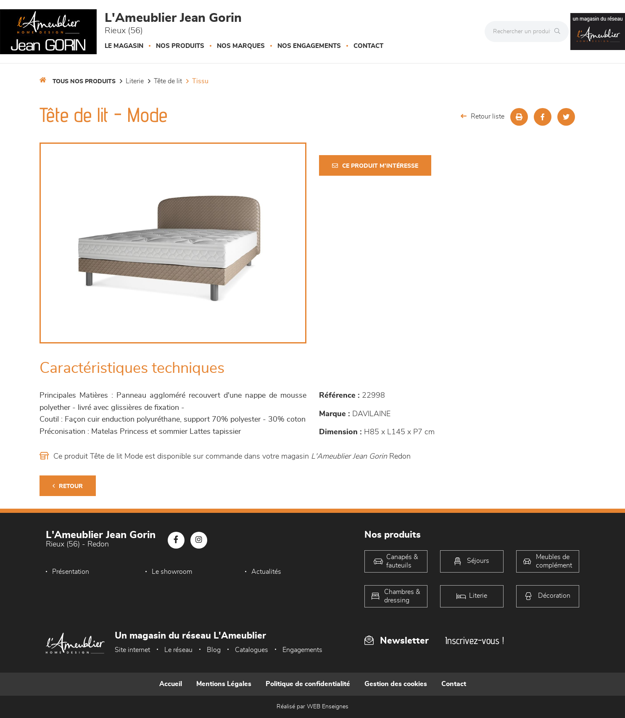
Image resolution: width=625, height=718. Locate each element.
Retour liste (482, 116)
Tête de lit (168, 81)
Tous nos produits (84, 81)
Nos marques (241, 46)
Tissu (200, 81)
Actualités (266, 571)
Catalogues (251, 650)
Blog (214, 650)
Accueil (170, 684)
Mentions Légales (223, 684)
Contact (368, 46)
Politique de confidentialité (308, 684)
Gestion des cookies (395, 684)
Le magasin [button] (124, 46)
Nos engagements (309, 46)
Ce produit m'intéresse (375, 166)
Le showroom (172, 571)
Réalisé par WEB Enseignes (312, 707)
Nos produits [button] (180, 46)
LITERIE (135, 81)
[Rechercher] (559, 31)
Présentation (70, 571)
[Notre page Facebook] (176, 540)
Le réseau (178, 650)
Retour (68, 486)
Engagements (302, 650)
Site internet (132, 650)
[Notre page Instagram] (198, 540)
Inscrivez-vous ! (474, 640)
